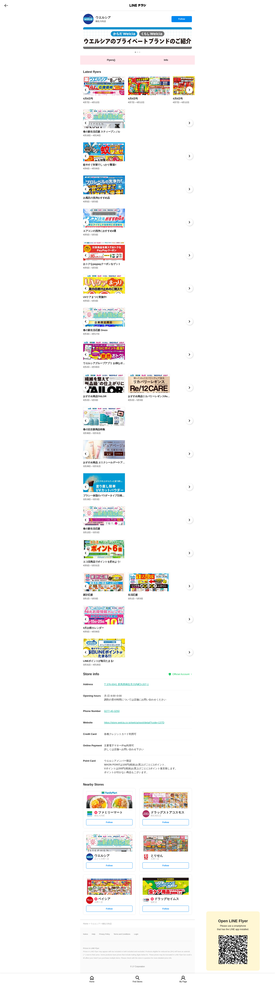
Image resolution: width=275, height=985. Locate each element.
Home (92, 982)
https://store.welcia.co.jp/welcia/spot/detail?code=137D (134, 722)
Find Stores (137, 982)
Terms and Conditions (122, 934)
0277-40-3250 (112, 711)
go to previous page (6, 5)
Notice (85, 934)
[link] (88, 19)
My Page (183, 982)
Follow (181, 20)
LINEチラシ (138, 5)
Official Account (180, 674)
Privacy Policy (104, 934)
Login (136, 934)
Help (93, 934)
